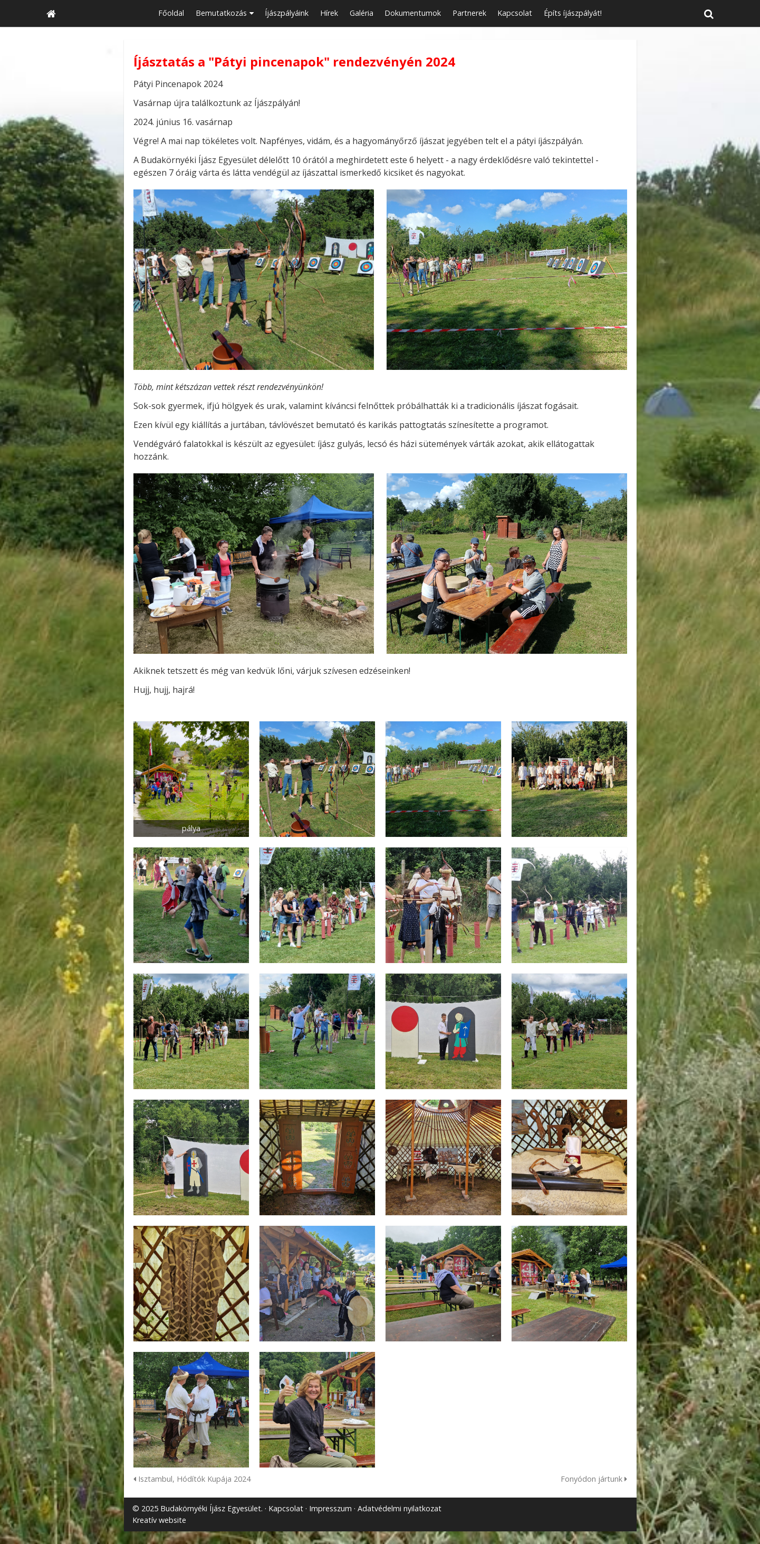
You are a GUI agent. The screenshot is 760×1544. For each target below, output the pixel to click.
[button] (708, 13)
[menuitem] (171, 13)
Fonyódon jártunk (594, 1479)
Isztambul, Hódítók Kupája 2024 (192, 1479)
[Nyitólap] (51, 13)
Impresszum (330, 1508)
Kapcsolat (285, 1508)
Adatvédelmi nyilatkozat (399, 1508)
